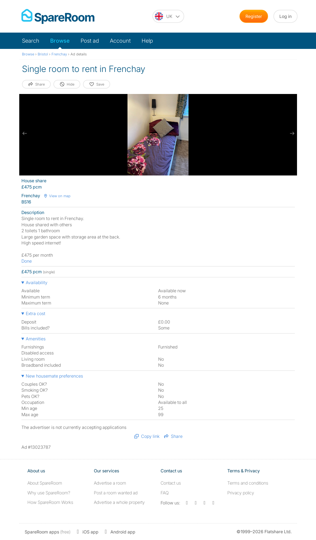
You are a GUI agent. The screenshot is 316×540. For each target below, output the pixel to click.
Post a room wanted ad (116, 492)
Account (120, 40)
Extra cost (35, 313)
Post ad (90, 40)
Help (147, 40)
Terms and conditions (247, 483)
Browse (60, 40)
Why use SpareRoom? (48, 492)
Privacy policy (240, 492)
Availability (36, 282)
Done (26, 261)
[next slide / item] (291, 133)
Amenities (36, 338)
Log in (285, 16)
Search (30, 40)
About (44, 483)
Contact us (171, 483)
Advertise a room (110, 483)
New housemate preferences (54, 376)
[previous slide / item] (24, 133)
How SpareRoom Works (50, 502)
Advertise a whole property (119, 502)
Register (253, 16)
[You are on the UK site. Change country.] (168, 16)
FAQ (165, 492)
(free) (48, 532)
